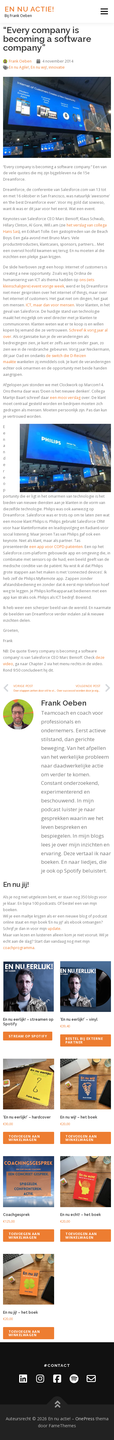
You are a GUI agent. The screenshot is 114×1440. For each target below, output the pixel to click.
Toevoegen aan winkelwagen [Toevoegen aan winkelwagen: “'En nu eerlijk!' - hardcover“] (24, 1138)
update (54, 928)
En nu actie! (29, 9)
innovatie (57, 67)
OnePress (85, 1418)
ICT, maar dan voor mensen (50, 305)
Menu (104, 11)
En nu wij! (39, 67)
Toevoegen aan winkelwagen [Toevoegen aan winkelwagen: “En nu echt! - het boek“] (81, 1235)
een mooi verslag (65, 397)
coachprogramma (18, 947)
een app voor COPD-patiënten (56, 546)
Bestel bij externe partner (84, 1040)
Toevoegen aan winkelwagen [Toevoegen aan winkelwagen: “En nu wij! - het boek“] (81, 1138)
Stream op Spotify (28, 1036)
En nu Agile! (19, 67)
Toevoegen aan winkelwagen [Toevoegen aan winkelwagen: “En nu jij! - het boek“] (24, 1333)
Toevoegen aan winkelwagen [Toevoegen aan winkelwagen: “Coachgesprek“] (24, 1235)
